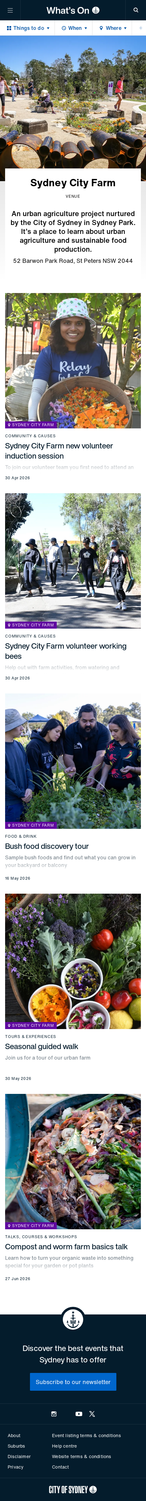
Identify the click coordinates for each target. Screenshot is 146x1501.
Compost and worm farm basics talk (66, 1246)
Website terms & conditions (81, 1456)
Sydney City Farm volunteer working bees (66, 651)
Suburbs (16, 1446)
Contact (60, 1466)
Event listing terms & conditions (86, 1435)
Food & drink (21, 836)
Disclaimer (19, 1456)
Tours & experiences (30, 1036)
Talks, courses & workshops (41, 1236)
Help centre (64, 1446)
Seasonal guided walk (41, 1046)
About (14, 1435)
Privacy (16, 1466)
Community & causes (30, 436)
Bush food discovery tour (47, 846)
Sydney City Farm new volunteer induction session (59, 450)
